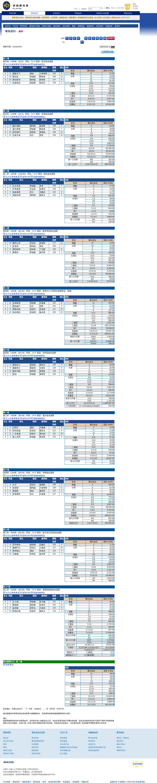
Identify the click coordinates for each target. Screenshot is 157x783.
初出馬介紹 (64, 744)
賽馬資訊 (34, 13)
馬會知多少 (128, 13)
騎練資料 (90, 26)
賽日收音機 (92, 738)
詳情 (112, 652)
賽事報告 (81, 26)
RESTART (125, 18)
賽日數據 (63, 741)
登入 (108, 8)
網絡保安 (85, 782)
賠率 (5, 744)
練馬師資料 (36, 753)
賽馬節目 (91, 741)
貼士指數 (63, 753)
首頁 (76, 9)
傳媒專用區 (121, 750)
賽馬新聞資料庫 (38, 741)
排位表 (15, 26)
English (84, 9)
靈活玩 (119, 747)
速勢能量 (63, 738)
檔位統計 (120, 741)
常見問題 (120, 8)
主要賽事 (54, 18)
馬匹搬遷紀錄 (65, 750)
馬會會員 (78, 13)
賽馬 (134, 4)
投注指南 (106, 18)
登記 (113, 8)
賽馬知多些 (115, 18)
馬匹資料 (99, 26)
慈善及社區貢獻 (102, 13)
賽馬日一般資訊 (123, 738)
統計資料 (66, 26)
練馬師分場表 (34, 26)
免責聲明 (75, 782)
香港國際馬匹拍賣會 (85, 18)
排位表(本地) (8, 741)
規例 (44, 782)
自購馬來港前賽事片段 (97, 747)
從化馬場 (98, 18)
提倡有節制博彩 (54, 782)
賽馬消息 (35, 738)
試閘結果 (108, 26)
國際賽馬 (72, 18)
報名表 (8, 26)
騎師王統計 (121, 744)
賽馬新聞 (45, 18)
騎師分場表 (46, 26)
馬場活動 (12, 13)
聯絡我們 (16, 782)
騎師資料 (35, 750)
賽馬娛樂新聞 (93, 750)
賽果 (73, 26)
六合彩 (135, 8)
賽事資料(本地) (18, 18)
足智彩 (135, 6)
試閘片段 (91, 744)
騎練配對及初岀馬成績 (69, 747)
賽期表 (117, 26)
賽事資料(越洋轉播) (33, 18)
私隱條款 (66, 782)
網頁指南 (36, 782)
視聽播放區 (63, 18)
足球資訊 (56, 13)
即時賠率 (23, 26)
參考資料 (56, 26)
